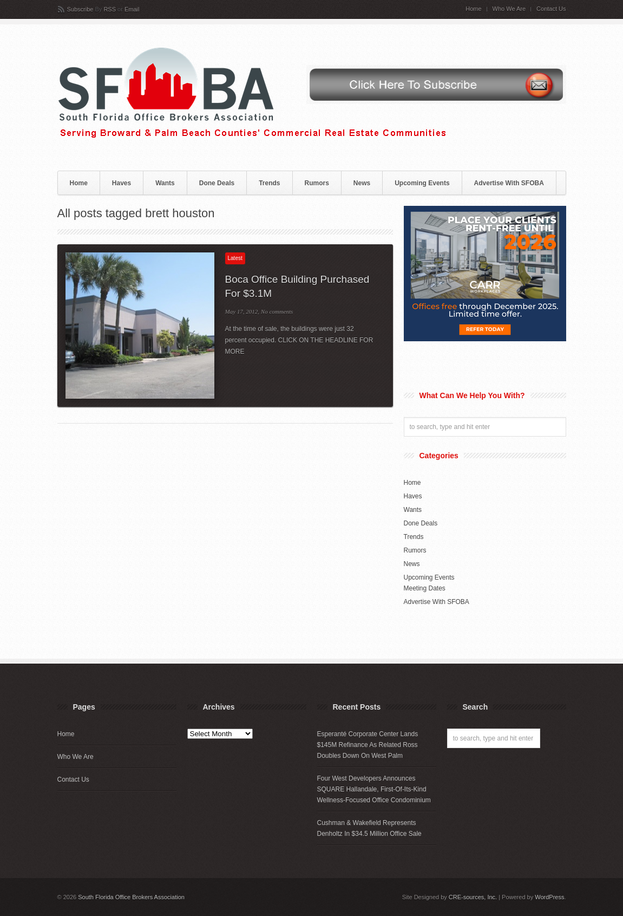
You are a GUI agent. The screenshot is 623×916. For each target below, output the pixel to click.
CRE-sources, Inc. (473, 897)
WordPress (549, 897)
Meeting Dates (424, 588)
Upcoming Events (422, 183)
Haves (121, 183)
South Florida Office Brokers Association (131, 897)
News (361, 183)
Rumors (317, 183)
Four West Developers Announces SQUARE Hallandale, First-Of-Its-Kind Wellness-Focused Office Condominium (374, 789)
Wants (165, 183)
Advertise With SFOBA (509, 183)
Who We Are (509, 9)
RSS (109, 9)
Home (473, 9)
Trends (269, 183)
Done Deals (216, 183)
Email (132, 9)
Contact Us (551, 9)
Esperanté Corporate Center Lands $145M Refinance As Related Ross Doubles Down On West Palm (367, 744)
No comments (277, 311)
